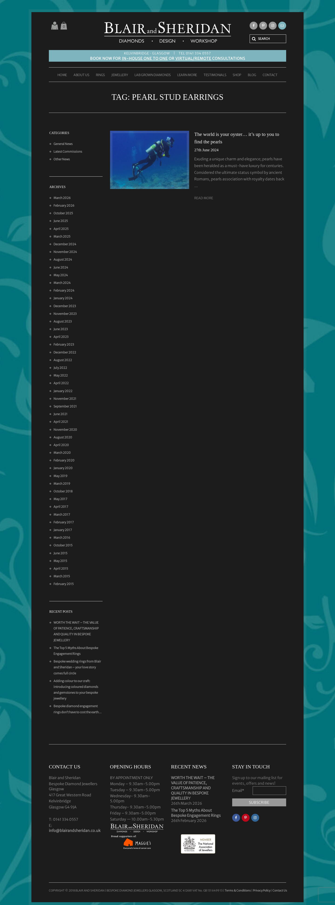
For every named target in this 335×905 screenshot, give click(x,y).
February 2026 (64, 206)
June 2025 (61, 221)
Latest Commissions (68, 152)
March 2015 (62, 576)
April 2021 (61, 422)
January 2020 (63, 468)
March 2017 (62, 515)
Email (238, 790)
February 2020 (64, 460)
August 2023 (63, 321)
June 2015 (60, 553)
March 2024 (62, 283)
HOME (62, 75)
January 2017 (63, 530)
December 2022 (65, 352)
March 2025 (62, 237)
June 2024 (61, 267)
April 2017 (61, 507)
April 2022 (61, 383)
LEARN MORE (187, 75)
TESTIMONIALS (215, 75)
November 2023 (65, 314)
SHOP (237, 75)
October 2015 (63, 545)
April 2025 (61, 229)
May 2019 (60, 476)
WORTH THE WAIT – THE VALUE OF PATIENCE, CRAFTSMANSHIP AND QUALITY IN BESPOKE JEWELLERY (192, 788)
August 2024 (63, 260)
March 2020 (62, 453)
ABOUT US (81, 75)
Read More (203, 198)
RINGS (100, 75)
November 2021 (65, 399)
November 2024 (65, 252)
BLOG (252, 75)
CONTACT (270, 75)
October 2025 (63, 213)
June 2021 (60, 414)
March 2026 (62, 198)
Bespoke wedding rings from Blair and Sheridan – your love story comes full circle (77, 667)
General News (63, 144)
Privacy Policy (261, 890)
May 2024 (61, 275)
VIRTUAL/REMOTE (193, 58)
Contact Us (279, 890)
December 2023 (65, 306)
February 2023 (64, 345)
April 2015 (61, 569)
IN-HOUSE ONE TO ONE (145, 58)
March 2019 (62, 484)
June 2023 (61, 329)
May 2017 (60, 499)
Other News (62, 159)
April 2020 (61, 445)
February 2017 (64, 522)
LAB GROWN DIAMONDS (152, 75)
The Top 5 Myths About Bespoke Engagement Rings (196, 813)
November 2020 (65, 430)
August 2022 (63, 360)
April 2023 (61, 337)
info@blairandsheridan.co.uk (74, 830)
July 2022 (60, 368)
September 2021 (65, 406)
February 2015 (64, 584)
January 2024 (63, 298)
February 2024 (64, 291)
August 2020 (63, 437)
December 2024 (65, 244)
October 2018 (63, 491)
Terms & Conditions (238, 890)
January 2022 (63, 391)
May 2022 (61, 375)
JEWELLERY (119, 75)
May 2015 (60, 561)
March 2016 (62, 538)
